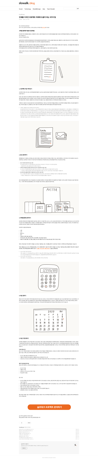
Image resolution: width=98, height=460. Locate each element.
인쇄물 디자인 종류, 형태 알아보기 (43, 248)
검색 (78, 8)
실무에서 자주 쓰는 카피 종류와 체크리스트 (25, 429)
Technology (27, 9)
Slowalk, (46, 457)
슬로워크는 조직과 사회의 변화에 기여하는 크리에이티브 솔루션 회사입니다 (34, 445)
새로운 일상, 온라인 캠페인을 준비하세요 (25, 430)
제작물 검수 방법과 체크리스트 (23, 432)
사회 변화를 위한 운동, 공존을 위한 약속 (25, 437)
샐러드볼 (43, 27)
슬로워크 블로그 (25, 444)
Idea (44, 9)
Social (20, 9)
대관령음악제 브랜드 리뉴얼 (23, 436)
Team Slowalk (51, 9)
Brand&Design (37, 9)
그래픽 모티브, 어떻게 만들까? (23, 434)
